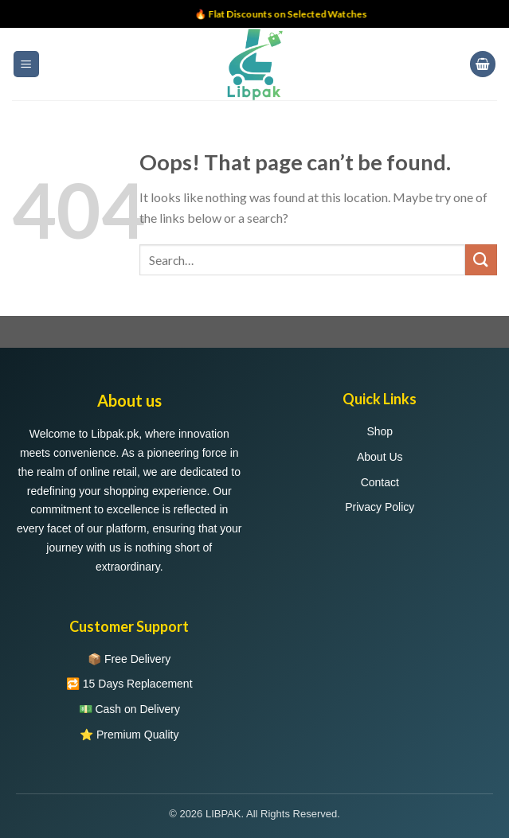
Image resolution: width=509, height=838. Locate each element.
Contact (380, 482)
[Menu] (27, 64)
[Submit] (481, 259)
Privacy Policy (379, 507)
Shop (379, 431)
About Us (380, 456)
